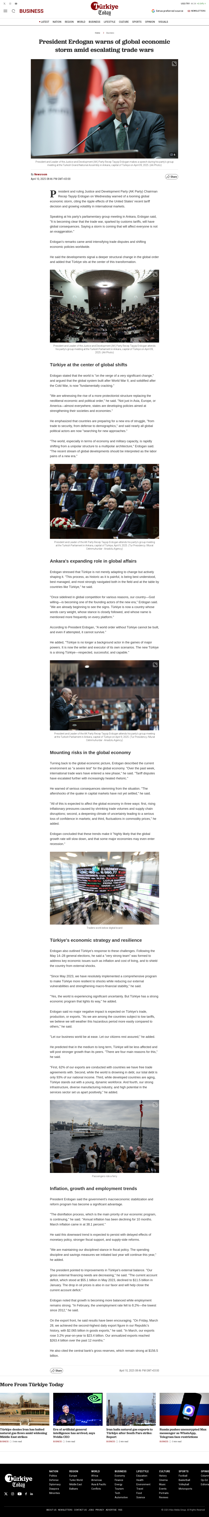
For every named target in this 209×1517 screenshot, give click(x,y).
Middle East (75, 1484)
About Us (51, 1510)
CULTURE (124, 22)
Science (140, 1497)
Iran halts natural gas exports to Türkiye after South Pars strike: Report (129, 1433)
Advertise (111, 1510)
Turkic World (76, 1480)
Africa (94, 1476)
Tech (117, 1493)
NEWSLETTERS (197, 11)
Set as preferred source (167, 11)
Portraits (164, 1493)
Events (163, 1489)
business (31, 11)
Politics (53, 1476)
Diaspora (54, 1489)
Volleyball (184, 1484)
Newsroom (40, 174)
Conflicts (96, 1489)
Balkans (73, 1489)
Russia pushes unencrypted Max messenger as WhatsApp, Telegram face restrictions (183, 1433)
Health (139, 1480)
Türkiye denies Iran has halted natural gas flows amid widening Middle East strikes (23, 1433)
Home (97, 33)
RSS (120, 1510)
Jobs (91, 1510)
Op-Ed (204, 1480)
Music (162, 1484)
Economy (120, 1476)
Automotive (121, 1497)
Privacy (99, 1510)
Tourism (119, 1489)
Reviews (163, 1497)
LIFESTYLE (109, 22)
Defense (54, 1480)
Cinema (163, 1480)
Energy (118, 1484)
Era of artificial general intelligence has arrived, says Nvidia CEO (74, 1433)
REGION (69, 22)
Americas (96, 1480)
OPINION (150, 22)
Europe (73, 1476)
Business (110, 33)
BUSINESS (94, 22)
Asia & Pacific (98, 1484)
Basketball (184, 1480)
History (163, 1476)
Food (139, 1493)
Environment (143, 1484)
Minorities (54, 1493)
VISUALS (163, 22)
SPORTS (137, 22)
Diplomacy (55, 1484)
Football (183, 1476)
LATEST (45, 22)
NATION (57, 22)
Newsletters (65, 1510)
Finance (119, 1480)
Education (141, 1476)
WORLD (81, 22)
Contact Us (80, 1510)
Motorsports (185, 1489)
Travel (139, 1489)
